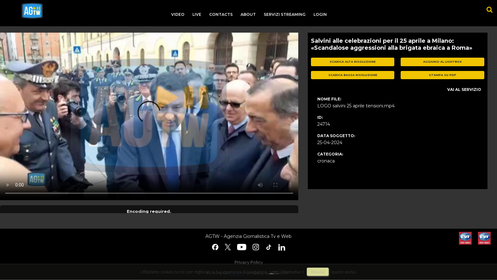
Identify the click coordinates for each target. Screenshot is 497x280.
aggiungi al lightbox (442, 61)
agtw (32, 11)
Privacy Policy (249, 262)
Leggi (273, 271)
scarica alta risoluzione (353, 61)
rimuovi (318, 271)
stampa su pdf (442, 75)
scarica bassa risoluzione (352, 75)
